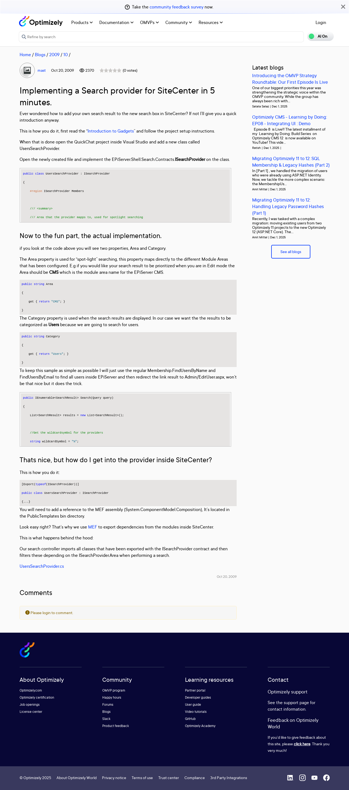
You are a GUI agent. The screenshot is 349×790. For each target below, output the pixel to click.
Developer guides (198, 697)
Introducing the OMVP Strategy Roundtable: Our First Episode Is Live (290, 78)
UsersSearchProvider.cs (42, 566)
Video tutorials (196, 711)
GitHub (190, 718)
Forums (107, 704)
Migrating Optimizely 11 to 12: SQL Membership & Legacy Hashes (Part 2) (291, 161)
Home (25, 55)
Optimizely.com (31, 690)
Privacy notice (114, 777)
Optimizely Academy (200, 725)
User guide (193, 704)
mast (42, 70)
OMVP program (113, 690)
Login (321, 22)
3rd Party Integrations (228, 777)
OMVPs (149, 22)
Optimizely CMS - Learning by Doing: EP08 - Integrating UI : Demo (289, 120)
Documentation (116, 22)
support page (296, 702)
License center (31, 711)
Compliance (194, 777)
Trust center (168, 777)
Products (82, 22)
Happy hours (111, 697)
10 (65, 55)
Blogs (40, 55)
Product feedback (115, 725)
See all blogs (290, 251)
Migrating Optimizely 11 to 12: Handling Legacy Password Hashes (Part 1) (288, 206)
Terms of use (142, 777)
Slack (106, 718)
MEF (92, 527)
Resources (211, 22)
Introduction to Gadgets (111, 131)
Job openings (30, 704)
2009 (54, 55)
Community (178, 22)
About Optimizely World (77, 777)
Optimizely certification (37, 697)
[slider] (110, 70)
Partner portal (195, 690)
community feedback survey (176, 7)
